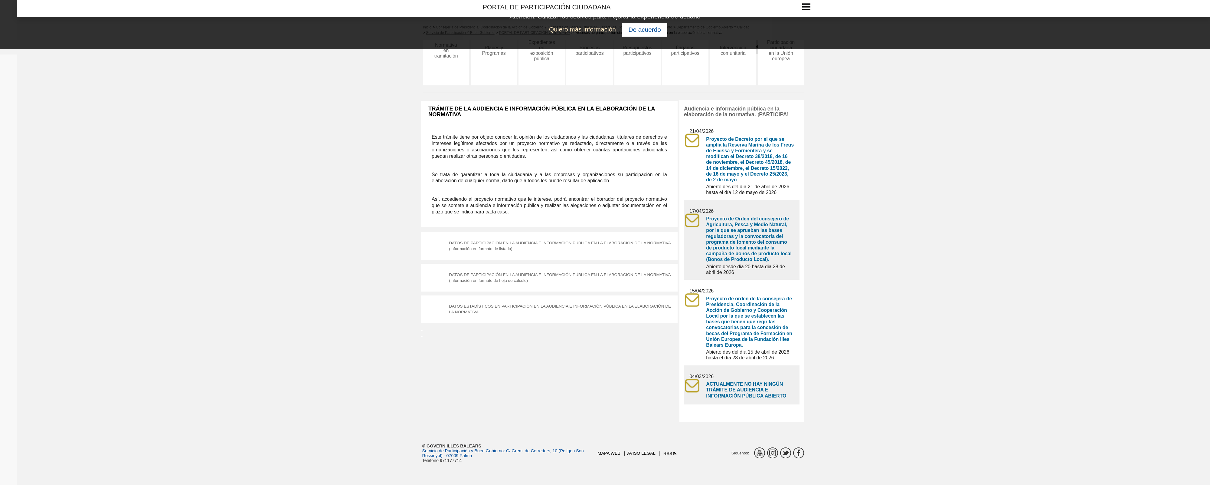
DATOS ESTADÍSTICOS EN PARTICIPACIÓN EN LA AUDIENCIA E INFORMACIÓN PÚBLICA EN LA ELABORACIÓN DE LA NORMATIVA (560, 315)
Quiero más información (582, 29)
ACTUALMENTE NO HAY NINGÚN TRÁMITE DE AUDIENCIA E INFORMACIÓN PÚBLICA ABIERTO (746, 389)
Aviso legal (641, 453)
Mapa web (609, 453)
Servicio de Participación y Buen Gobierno (463, 450)
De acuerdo (644, 29)
